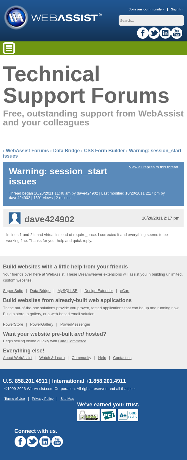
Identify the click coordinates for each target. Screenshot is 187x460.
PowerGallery (41, 324)
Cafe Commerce (72, 341)
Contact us (122, 357)
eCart (124, 290)
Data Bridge (66, 150)
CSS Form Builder (104, 150)
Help (102, 357)
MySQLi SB (67, 290)
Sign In (177, 9)
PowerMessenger (75, 324)
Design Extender (98, 290)
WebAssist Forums (27, 150)
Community (81, 357)
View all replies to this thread (153, 167)
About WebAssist (17, 357)
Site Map (67, 398)
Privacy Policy (43, 398)
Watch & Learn (52, 357)
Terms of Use (14, 398)
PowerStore (13, 324)
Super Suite (13, 290)
